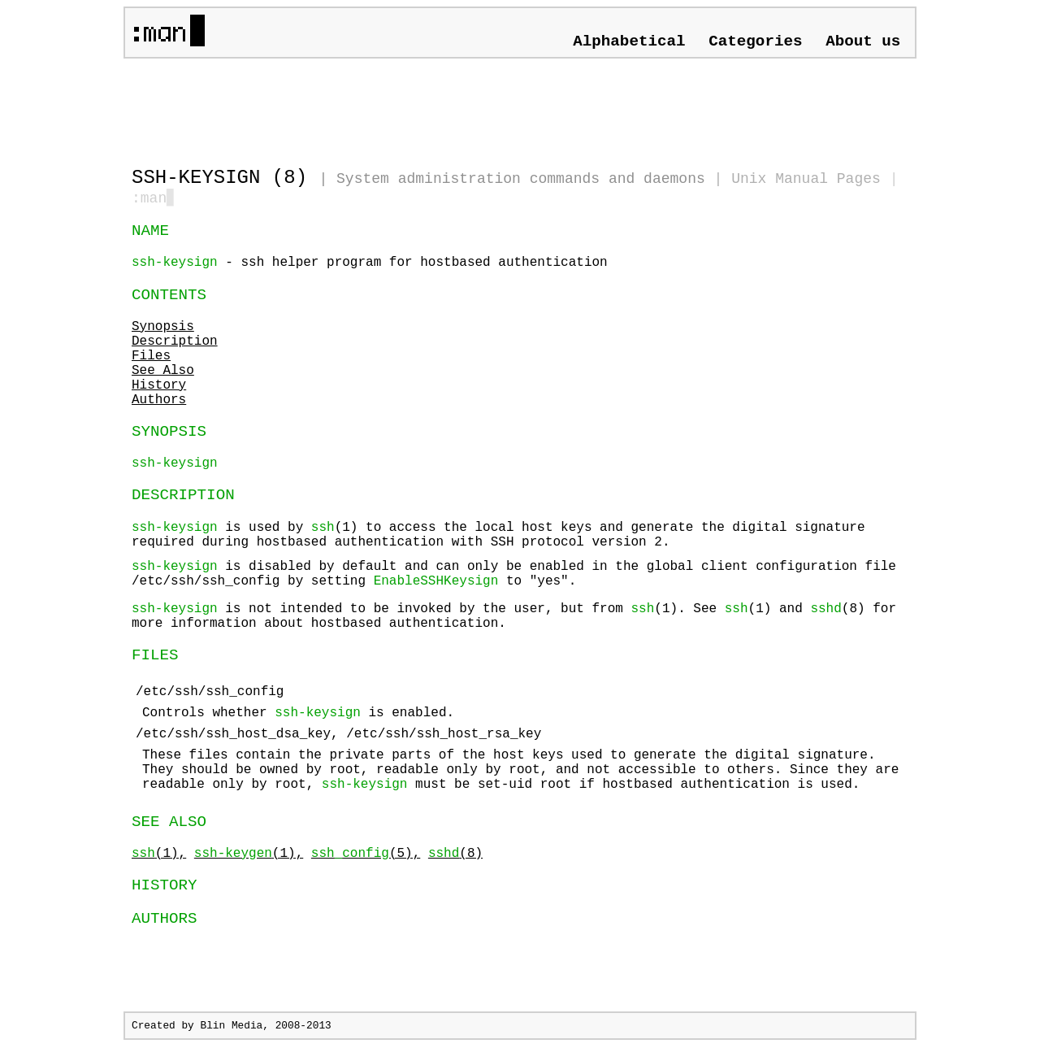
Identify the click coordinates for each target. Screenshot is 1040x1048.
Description (175, 343)
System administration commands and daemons (520, 179)
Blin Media (231, 1027)
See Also (163, 372)
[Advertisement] (322, 105)
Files (151, 357)
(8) (455, 855)
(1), (159, 855)
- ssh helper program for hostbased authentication (370, 264)
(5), (365, 855)
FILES (155, 657)
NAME (150, 232)
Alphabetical (629, 41)
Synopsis (163, 328)
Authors (159, 401)
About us (863, 41)
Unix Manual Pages (806, 179)
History (159, 387)
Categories (755, 41)
